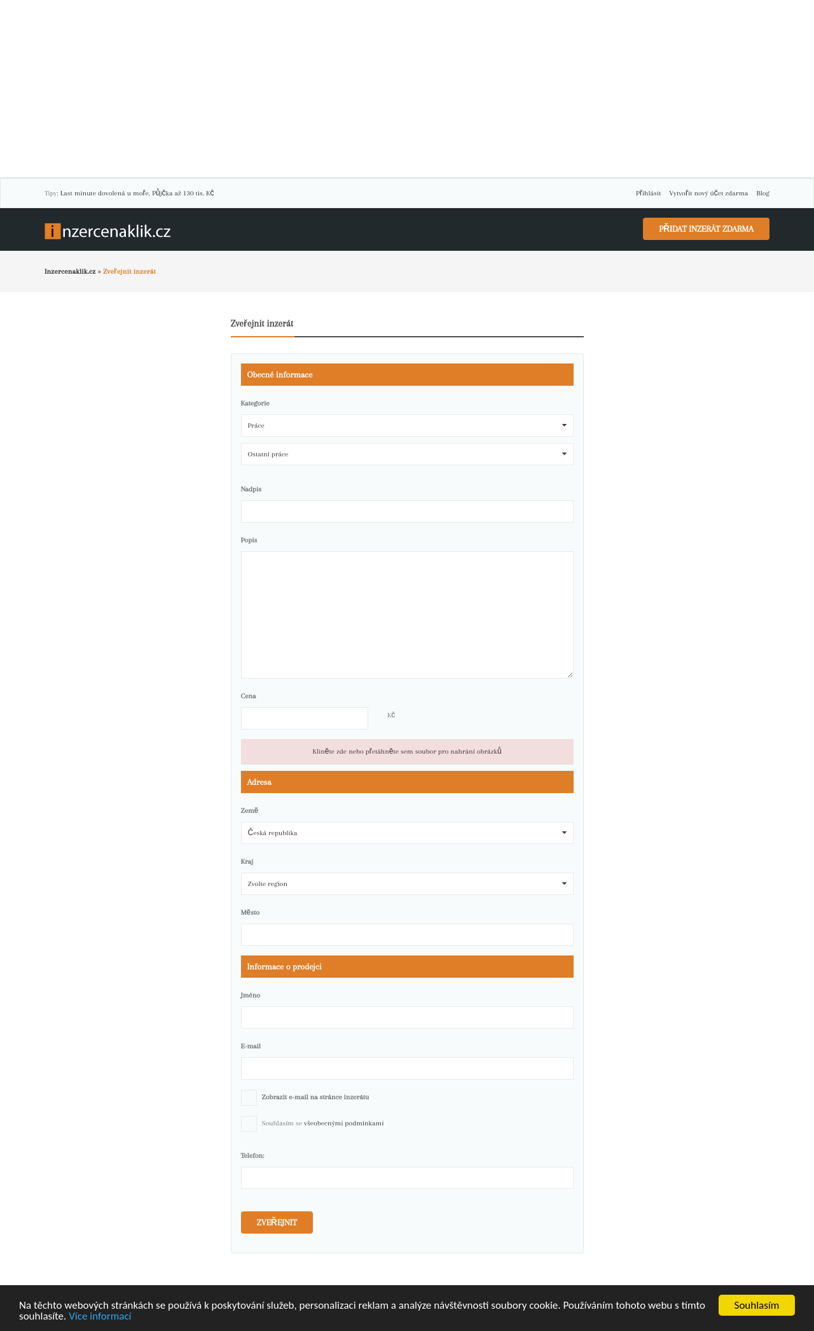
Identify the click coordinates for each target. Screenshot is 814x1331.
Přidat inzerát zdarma (706, 229)
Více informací (100, 1316)
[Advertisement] (407, 89)
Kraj (247, 861)
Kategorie (255, 403)
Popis (249, 540)
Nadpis (251, 489)
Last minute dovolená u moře (104, 193)
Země (250, 810)
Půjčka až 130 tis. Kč (183, 193)
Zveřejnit (277, 1222)
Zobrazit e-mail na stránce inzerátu (315, 1097)
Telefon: (253, 1155)
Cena (248, 696)
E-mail (251, 1046)
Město (250, 912)
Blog (763, 193)
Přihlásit (648, 193)
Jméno (251, 995)
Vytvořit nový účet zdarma (708, 193)
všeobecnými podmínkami (343, 1123)
